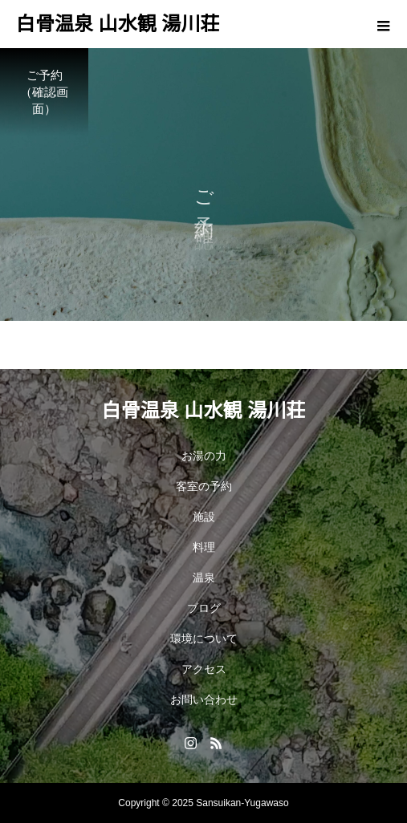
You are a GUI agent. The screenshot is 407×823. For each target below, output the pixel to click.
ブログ (204, 608)
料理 (204, 547)
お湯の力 (203, 455)
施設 (204, 516)
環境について (204, 638)
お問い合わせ (204, 699)
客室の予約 (204, 486)
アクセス (203, 669)
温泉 (204, 577)
